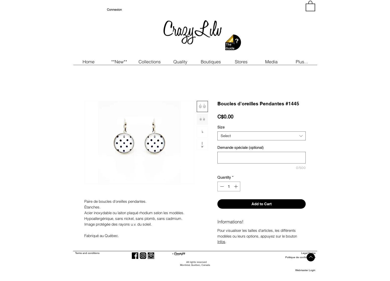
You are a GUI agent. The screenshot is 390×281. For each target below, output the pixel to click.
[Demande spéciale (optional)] (261, 157)
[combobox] (261, 135)
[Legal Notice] (297, 253)
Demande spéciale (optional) (240, 147)
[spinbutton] (229, 186)
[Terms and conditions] (107, 253)
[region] (270, 30)
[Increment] (236, 186)
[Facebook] (135, 255)
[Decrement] (221, 186)
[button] (119, 62)
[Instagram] (143, 255)
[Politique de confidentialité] (297, 257)
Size (221, 127)
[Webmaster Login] (305, 270)
